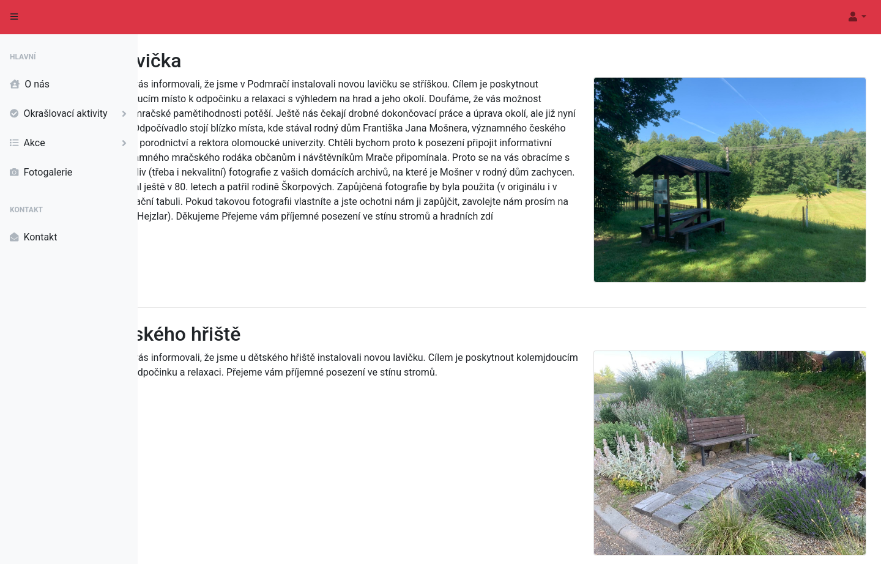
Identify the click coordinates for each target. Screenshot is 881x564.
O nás (30, 84)
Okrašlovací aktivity (71, 114)
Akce (71, 143)
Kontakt (33, 237)
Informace (848, 543)
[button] (856, 17)
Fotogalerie (41, 172)
